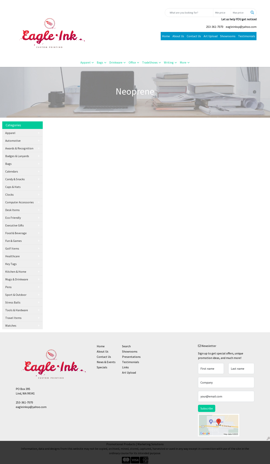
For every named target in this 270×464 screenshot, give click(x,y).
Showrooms (228, 36)
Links (125, 367)
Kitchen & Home (15, 271)
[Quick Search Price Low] (222, 12)
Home (166, 36)
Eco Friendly (13, 218)
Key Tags (11, 264)
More (183, 62)
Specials (102, 367)
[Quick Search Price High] (240, 12)
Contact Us (194, 36)
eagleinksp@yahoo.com (241, 27)
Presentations (131, 357)
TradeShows (150, 62)
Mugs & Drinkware (16, 279)
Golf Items (12, 248)
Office (132, 62)
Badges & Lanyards (17, 156)
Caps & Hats (13, 187)
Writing (169, 62)
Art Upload (211, 36)
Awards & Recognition (19, 148)
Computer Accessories (19, 202)
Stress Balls (12, 302)
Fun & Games (13, 241)
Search (126, 346)
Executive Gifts (14, 225)
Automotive (13, 140)
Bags (100, 62)
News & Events (106, 362)
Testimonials (246, 36)
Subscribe (206, 408)
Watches (10, 325)
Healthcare (12, 256)
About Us (178, 36)
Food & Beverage (16, 233)
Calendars (11, 171)
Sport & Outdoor (15, 295)
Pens (8, 287)
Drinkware (115, 62)
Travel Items (13, 318)
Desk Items (12, 210)
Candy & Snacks (15, 179)
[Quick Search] (189, 12)
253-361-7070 (214, 27)
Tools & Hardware (16, 310)
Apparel (85, 62)
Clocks (9, 194)
